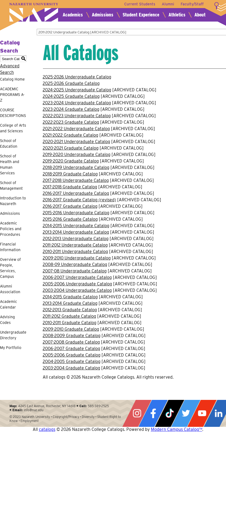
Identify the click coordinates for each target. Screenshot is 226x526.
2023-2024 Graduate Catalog (71, 109)
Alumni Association (10, 289)
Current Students (139, 4)
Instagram (137, 413)
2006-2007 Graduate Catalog (71, 348)
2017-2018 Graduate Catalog (70, 186)
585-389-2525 (98, 406)
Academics (73, 15)
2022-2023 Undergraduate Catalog (77, 115)
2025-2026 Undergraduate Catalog (77, 76)
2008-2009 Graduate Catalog (71, 335)
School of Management (11, 186)
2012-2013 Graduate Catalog (70, 309)
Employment (30, 421)
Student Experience (141, 15)
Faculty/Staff (192, 4)
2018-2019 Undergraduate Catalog (76, 167)
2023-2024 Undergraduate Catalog (77, 102)
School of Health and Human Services (9, 164)
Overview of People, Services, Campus (10, 268)
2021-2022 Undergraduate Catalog (76, 128)
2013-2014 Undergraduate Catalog (76, 232)
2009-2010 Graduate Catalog (71, 329)
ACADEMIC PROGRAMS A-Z (12, 94)
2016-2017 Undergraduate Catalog (76, 193)
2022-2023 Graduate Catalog (71, 122)
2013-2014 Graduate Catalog (70, 303)
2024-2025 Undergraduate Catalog (77, 89)
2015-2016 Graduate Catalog (70, 219)
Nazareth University (33, 12)
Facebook (153, 413)
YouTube (202, 413)
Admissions (102, 15)
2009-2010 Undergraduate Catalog (77, 258)
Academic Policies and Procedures (10, 229)
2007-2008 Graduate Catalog (71, 342)
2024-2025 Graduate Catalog (71, 96)
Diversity (88, 417)
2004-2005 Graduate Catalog (71, 361)
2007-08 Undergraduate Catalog (75, 271)
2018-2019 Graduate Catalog (70, 174)
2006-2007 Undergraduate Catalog (77, 277)
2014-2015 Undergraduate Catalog (76, 225)
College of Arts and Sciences (13, 128)
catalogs (47, 429)
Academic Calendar (8, 304)
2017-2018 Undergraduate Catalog (76, 180)
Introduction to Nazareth (13, 201)
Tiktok (169, 413)
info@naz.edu (33, 410)
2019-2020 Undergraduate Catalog (76, 154)
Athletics (176, 15)
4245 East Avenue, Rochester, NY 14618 (47, 406)
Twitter (186, 413)
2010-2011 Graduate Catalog (69, 322)
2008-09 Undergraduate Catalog (75, 264)
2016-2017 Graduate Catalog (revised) (79, 199)
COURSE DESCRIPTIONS (13, 113)
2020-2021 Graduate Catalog (71, 148)
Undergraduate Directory (13, 335)
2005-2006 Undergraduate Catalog (77, 283)
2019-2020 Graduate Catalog (71, 161)
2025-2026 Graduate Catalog (71, 83)
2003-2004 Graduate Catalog (71, 368)
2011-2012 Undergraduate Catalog (75, 245)
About (199, 15)
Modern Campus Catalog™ (176, 429)
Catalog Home (12, 79)
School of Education (8, 143)
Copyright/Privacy (66, 417)
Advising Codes (7, 320)
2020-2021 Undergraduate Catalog (76, 141)
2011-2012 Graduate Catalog (69, 316)
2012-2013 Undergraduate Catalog (76, 238)
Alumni (168, 4)
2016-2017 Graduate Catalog (70, 206)
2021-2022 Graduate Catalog (70, 135)
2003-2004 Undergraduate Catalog (77, 290)
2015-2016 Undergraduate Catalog (76, 212)
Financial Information (10, 247)
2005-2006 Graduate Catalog (71, 355)
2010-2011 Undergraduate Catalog (75, 251)
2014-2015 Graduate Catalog (70, 296)
